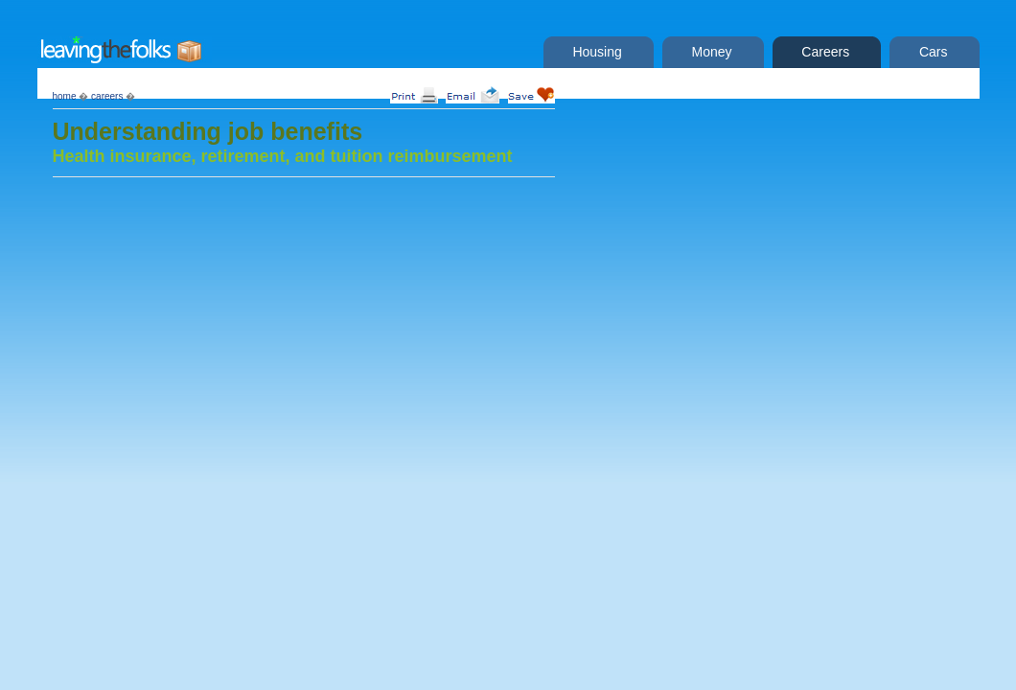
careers (107, 96)
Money (708, 51)
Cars (929, 51)
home (65, 96)
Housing (594, 51)
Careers (822, 51)
